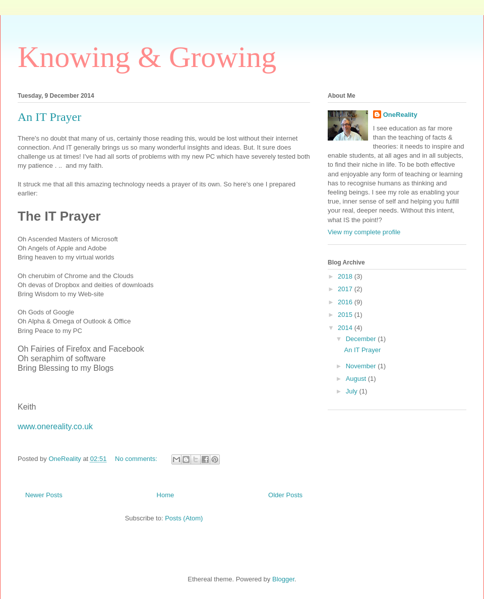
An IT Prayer (49, 116)
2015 (346, 314)
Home (165, 495)
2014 (346, 327)
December (362, 339)
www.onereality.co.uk (55, 426)
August (357, 378)
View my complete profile (364, 232)
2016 (346, 302)
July (352, 391)
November (362, 366)
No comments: (137, 458)
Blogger (283, 579)
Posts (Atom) (184, 518)
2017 (346, 289)
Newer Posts (44, 495)
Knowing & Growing (147, 57)
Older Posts (285, 495)
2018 (346, 276)
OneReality (400, 114)
